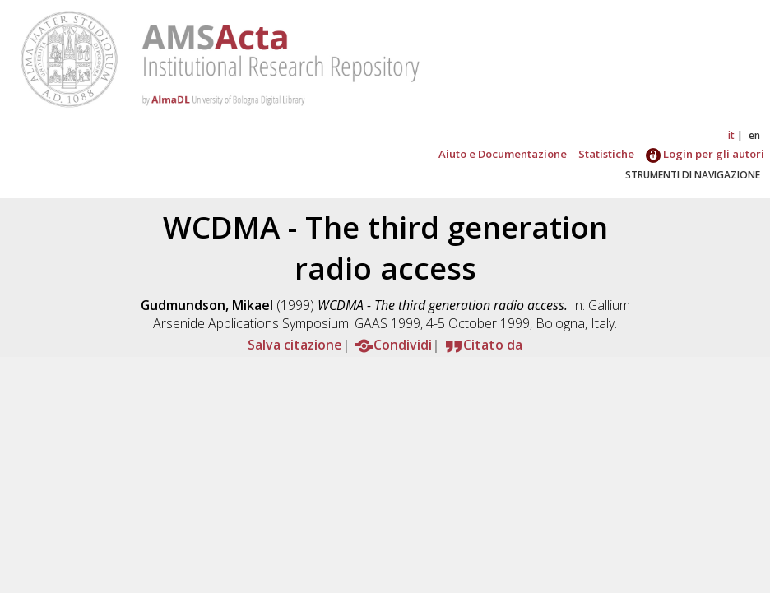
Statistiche (606, 153)
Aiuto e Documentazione (502, 153)
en (754, 135)
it (731, 135)
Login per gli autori (705, 153)
